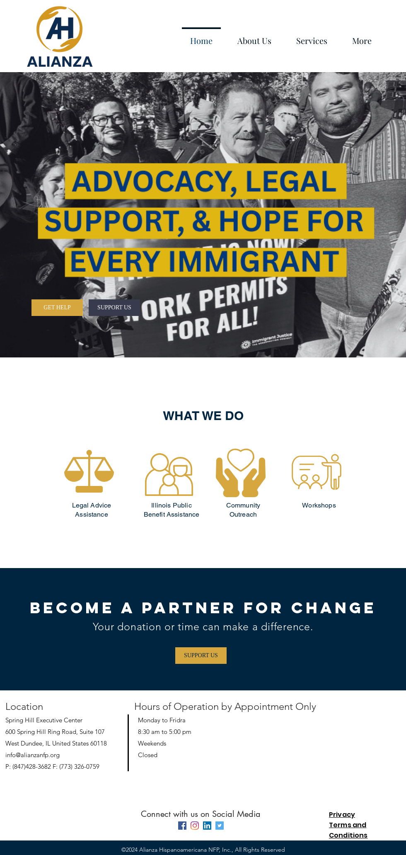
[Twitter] (219, 825)
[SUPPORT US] (114, 307)
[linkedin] (207, 825)
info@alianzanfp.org (32, 755)
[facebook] (182, 825)
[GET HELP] (57, 307)
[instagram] (195, 825)
